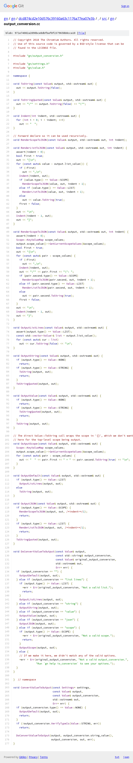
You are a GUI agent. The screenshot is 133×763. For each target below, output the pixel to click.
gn (6, 18)
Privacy (33, 757)
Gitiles (23, 757)
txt (117, 757)
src (104, 18)
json (126, 757)
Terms (44, 757)
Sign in (125, 6)
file (81, 33)
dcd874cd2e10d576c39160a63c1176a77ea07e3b (57, 18)
